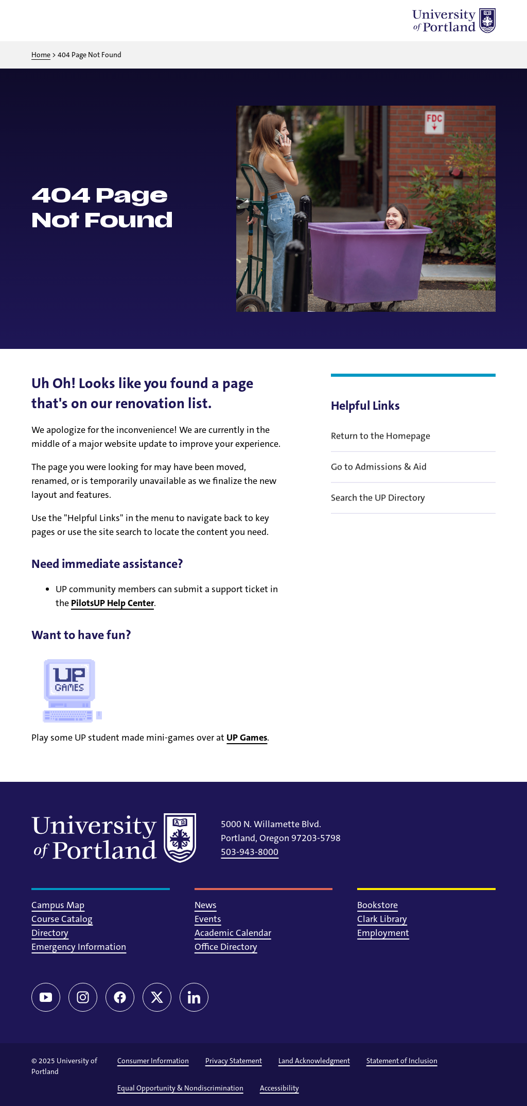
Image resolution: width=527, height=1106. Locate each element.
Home (40, 54)
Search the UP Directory (378, 512)
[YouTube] (45, 997)
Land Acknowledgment (314, 1060)
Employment (383, 933)
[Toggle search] (70, 20)
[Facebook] (120, 997)
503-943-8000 (249, 852)
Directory (49, 933)
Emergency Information (78, 947)
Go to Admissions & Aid (379, 481)
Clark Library (382, 919)
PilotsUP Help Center (112, 603)
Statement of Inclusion (401, 1060)
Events (208, 919)
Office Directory (226, 947)
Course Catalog (62, 919)
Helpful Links (365, 405)
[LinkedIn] (194, 997)
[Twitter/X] (157, 997)
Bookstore (377, 905)
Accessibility (279, 1088)
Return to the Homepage (380, 450)
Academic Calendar (233, 933)
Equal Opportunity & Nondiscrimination (180, 1088)
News (206, 905)
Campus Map (57, 905)
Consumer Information (153, 1060)
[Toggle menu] (43, 20)
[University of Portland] (454, 20)
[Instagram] (82, 997)
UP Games (246, 737)
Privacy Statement (233, 1060)
